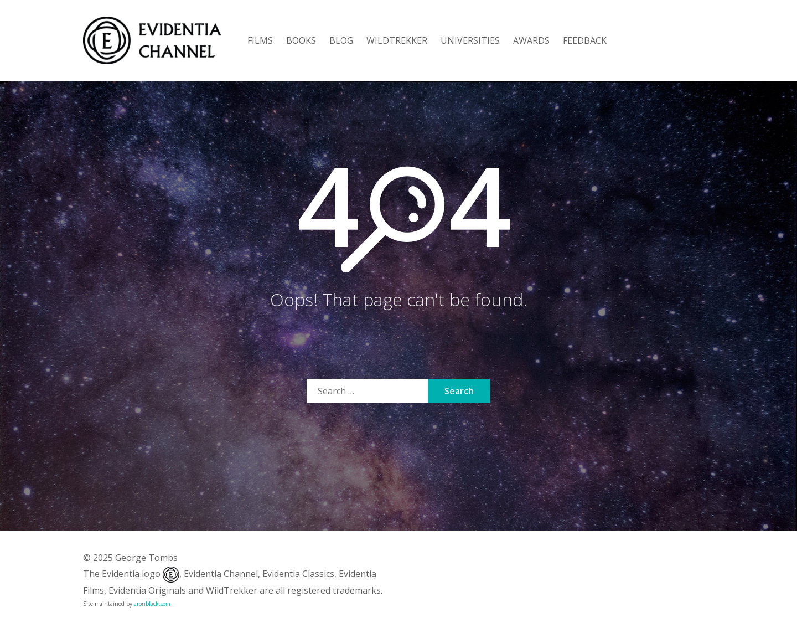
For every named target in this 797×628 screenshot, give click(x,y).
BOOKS (301, 40)
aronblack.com (152, 604)
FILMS (260, 40)
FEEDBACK (585, 40)
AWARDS (531, 40)
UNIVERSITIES (470, 40)
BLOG (341, 40)
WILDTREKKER (396, 40)
